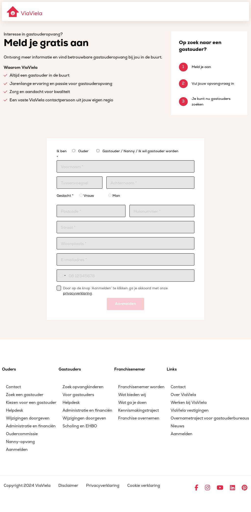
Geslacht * (65, 196)
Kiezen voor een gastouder (31, 402)
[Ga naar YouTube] (220, 488)
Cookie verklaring (143, 486)
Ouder (83, 151)
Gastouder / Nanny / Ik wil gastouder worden (140, 151)
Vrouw (86, 196)
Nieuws (177, 426)
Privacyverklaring (102, 486)
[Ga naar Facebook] (196, 488)
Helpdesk (14, 410)
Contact (13, 386)
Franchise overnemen (138, 418)
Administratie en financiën (31, 426)
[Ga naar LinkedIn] (232, 488)
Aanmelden (125, 304)
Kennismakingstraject (138, 410)
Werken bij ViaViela (189, 402)
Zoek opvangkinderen (83, 386)
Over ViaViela (183, 394)
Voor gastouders (78, 394)
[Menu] (242, 11)
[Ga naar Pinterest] (244, 488)
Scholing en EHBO (80, 426)
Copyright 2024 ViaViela (27, 486)
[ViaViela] (25, 11)
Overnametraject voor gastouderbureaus (210, 418)
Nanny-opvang (20, 441)
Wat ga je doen (132, 402)
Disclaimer (68, 486)
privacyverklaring (77, 293)
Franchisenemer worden (141, 386)
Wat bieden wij (132, 394)
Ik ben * (62, 154)
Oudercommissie (22, 433)
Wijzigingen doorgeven (28, 418)
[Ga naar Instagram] (207, 488)
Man (114, 196)
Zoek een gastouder (24, 394)
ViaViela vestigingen (190, 410)
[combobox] (62, 275)
